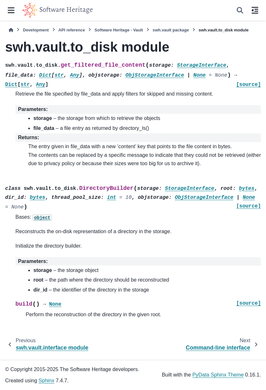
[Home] (11, 30)
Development (36, 30)
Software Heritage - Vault (118, 30)
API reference (71, 30)
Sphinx (46, 380)
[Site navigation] (11, 10)
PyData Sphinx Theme (218, 374)
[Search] (240, 10)
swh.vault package (171, 30)
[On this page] (255, 10)
